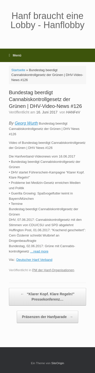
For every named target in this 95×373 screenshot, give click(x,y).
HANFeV (73, 112)
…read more (39, 251)
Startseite (18, 70)
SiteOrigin (57, 363)
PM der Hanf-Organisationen (53, 270)
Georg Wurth (26, 123)
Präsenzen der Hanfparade (47, 317)
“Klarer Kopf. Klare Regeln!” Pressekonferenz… (47, 296)
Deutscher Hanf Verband (34, 260)
